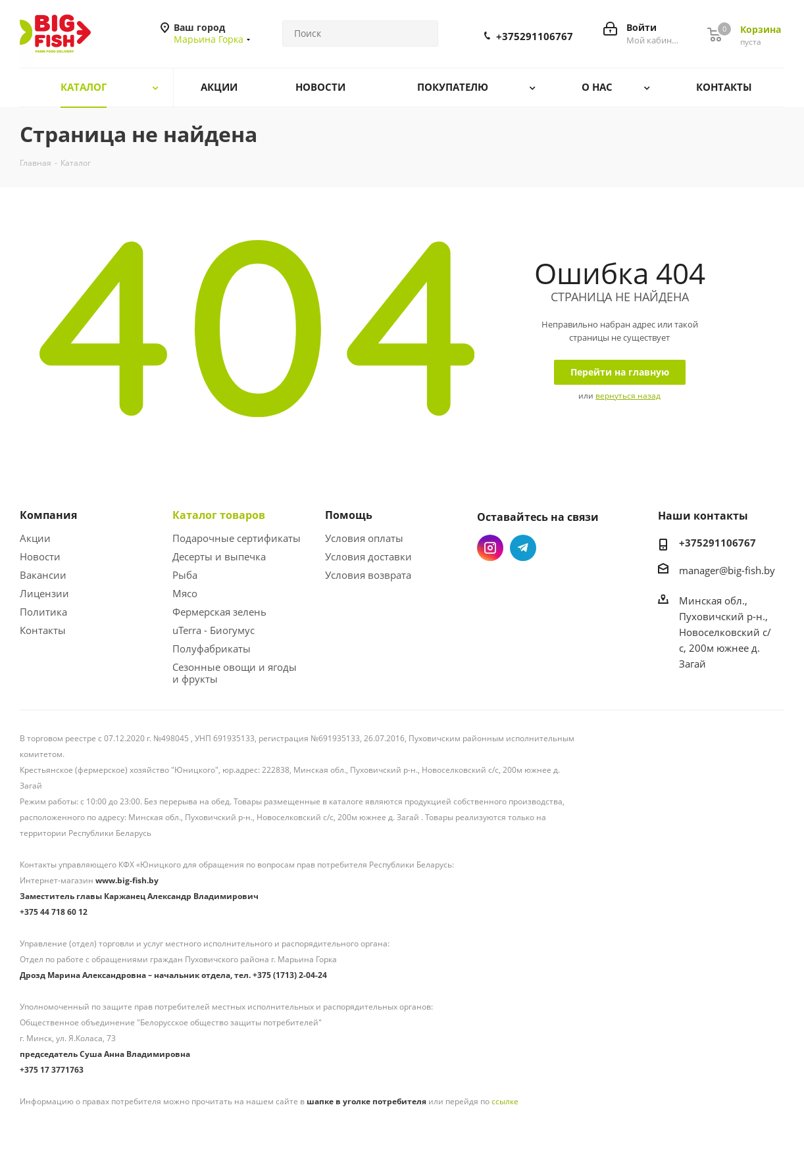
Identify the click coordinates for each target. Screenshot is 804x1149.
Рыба (184, 574)
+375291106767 (534, 36)
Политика (43, 611)
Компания (48, 515)
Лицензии (44, 593)
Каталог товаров (218, 515)
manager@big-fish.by (727, 570)
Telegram (523, 548)
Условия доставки (368, 556)
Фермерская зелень (219, 611)
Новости (40, 556)
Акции (35, 538)
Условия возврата (368, 574)
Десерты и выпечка (219, 556)
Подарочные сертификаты (236, 538)
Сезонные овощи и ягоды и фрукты (234, 672)
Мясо (184, 593)
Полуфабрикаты (211, 648)
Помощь (348, 515)
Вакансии (43, 574)
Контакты (43, 630)
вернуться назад (628, 395)
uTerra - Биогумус (213, 630)
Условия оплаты (364, 538)
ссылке (504, 1101)
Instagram (490, 548)
